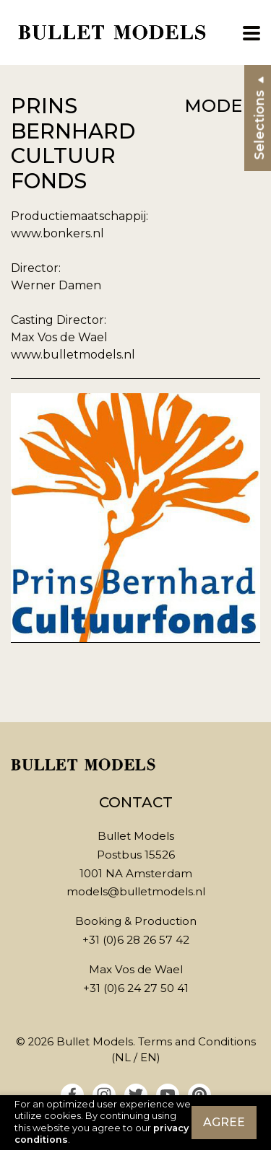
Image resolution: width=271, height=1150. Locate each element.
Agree (224, 1122)
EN (148, 1057)
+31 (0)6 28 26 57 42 (135, 940)
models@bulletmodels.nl (135, 891)
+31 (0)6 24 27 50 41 (136, 988)
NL (123, 1057)
